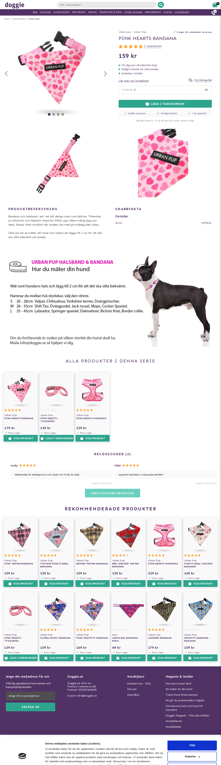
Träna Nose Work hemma (182, 694)
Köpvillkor (133, 694)
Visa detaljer (53, 758)
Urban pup (34, 19)
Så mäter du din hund (179, 689)
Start (7, 19)
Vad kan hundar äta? (179, 683)
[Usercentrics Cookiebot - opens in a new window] (22, 758)
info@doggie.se (87, 695)
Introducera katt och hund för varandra (184, 708)
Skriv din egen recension (112, 493)
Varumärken (19, 19)
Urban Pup (140, 32)
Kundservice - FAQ (139, 683)
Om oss (132, 689)
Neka (192, 746)
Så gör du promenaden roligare (185, 700)
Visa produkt (20, 438)
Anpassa (192, 735)
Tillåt (192, 724)
